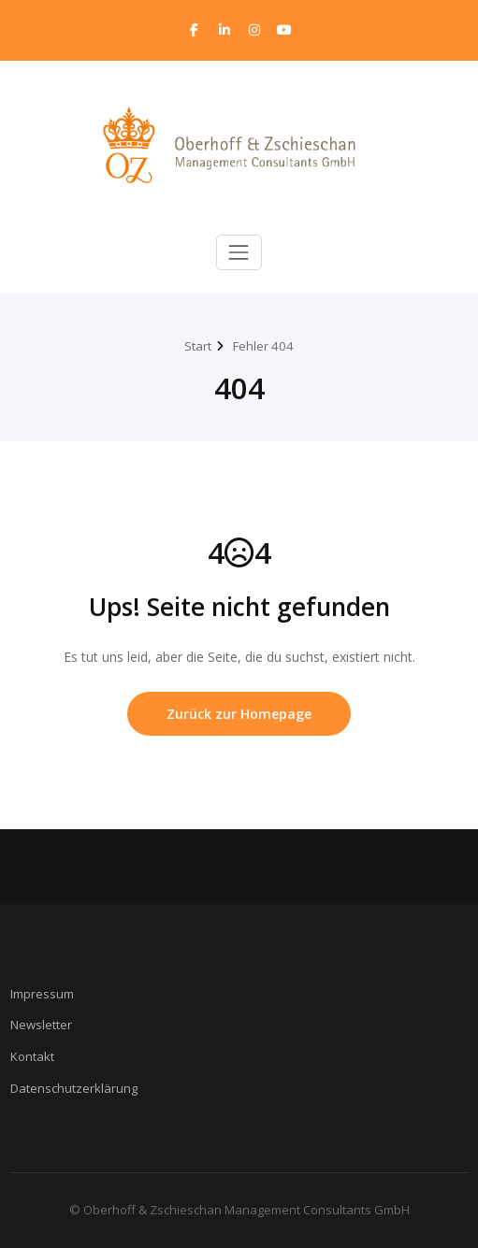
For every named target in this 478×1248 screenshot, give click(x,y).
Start (197, 345)
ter (64, 1024)
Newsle (31, 1024)
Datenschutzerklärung (74, 1088)
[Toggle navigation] (238, 252)
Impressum (42, 993)
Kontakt (32, 1056)
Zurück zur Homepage (239, 714)
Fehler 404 (263, 345)
